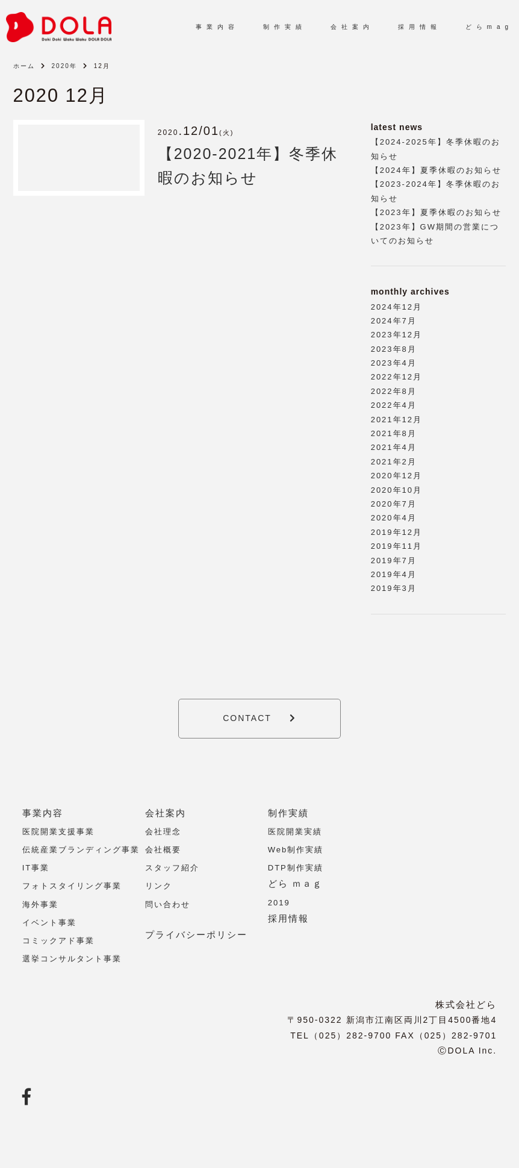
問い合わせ (167, 904)
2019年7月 (394, 560)
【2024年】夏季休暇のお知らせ (436, 170)
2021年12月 (396, 419)
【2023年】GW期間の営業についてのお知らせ (435, 233)
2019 (279, 902)
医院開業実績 (295, 831)
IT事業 (36, 867)
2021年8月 (394, 433)
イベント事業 (49, 922)
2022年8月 (394, 391)
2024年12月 (396, 306)
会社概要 (163, 849)
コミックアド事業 (58, 940)
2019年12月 (396, 532)
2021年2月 (394, 461)
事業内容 (42, 813)
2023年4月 (394, 362)
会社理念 (163, 831)
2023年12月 (396, 334)
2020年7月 (394, 503)
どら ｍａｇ (295, 883)
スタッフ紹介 (172, 867)
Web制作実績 (296, 849)
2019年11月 (396, 546)
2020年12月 (396, 475)
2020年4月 (394, 517)
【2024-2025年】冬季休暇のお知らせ (435, 148)
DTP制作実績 (295, 867)
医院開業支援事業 (58, 831)
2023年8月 (394, 349)
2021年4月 (394, 447)
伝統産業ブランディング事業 (81, 849)
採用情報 (288, 918)
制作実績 (288, 813)
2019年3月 (394, 588)
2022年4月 (394, 405)
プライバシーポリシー (196, 934)
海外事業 (40, 904)
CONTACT (247, 718)
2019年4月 (394, 574)
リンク (158, 885)
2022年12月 (396, 376)
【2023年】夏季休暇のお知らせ (436, 212)
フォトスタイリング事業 (72, 885)
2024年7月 (394, 320)
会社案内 (165, 813)
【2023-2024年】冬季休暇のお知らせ (435, 191)
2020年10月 (396, 490)
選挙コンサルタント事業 (72, 958)
